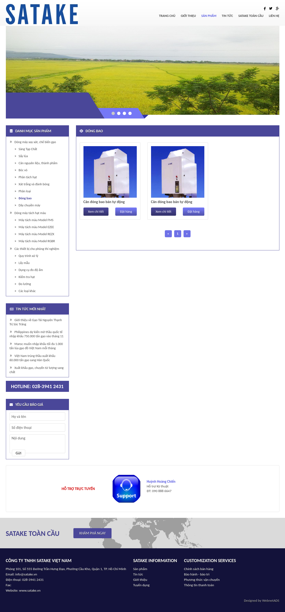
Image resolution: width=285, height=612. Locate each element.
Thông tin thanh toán (199, 585)
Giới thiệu (188, 16)
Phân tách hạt (27, 177)
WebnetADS (270, 600)
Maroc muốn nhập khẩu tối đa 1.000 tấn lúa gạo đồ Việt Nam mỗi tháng (36, 346)
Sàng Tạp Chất (27, 149)
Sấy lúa (23, 156)
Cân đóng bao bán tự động (104, 202)
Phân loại (24, 191)
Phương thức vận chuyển (202, 580)
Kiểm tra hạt (26, 277)
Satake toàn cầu (250, 16)
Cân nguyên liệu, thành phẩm (37, 163)
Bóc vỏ (22, 170)
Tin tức (227, 16)
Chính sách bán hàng (198, 569)
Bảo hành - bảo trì (196, 574)
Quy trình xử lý (28, 256)
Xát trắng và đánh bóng (33, 184)
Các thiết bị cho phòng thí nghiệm (36, 249)
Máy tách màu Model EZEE (36, 227)
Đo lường (24, 284)
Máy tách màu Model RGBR (36, 241)
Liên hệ (274, 16)
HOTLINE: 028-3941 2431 (37, 386)
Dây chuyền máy (29, 205)
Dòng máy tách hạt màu (30, 213)
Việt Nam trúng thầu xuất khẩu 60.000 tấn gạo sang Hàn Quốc (32, 358)
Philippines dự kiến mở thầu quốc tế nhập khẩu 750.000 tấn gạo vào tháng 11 (37, 334)
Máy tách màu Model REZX (36, 234)
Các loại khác (27, 291)
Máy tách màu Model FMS (35, 220)
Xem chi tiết (96, 212)
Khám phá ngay (92, 533)
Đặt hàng (126, 212)
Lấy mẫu (23, 263)
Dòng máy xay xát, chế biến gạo (35, 142)
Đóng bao (25, 198)
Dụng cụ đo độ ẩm (30, 270)
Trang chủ (167, 16)
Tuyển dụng (141, 585)
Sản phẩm (208, 16)
